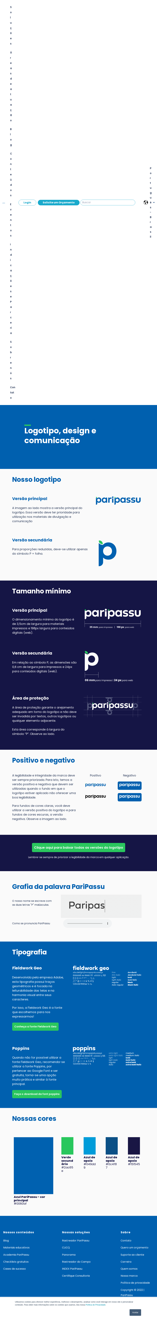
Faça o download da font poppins (37, 1094)
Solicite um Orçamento (59, 202)
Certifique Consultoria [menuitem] (76, 1276)
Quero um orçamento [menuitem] (134, 1247)
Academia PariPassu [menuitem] (16, 1255)
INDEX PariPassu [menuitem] (72, 1269)
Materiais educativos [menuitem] (16, 1247)
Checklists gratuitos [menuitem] (16, 1262)
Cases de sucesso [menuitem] (14, 1269)
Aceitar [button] (135, 1312)
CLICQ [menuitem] (66, 1247)
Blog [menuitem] (6, 1240)
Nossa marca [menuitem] (129, 1276)
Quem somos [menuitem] (129, 1269)
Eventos (11, 220)
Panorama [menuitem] (68, 1255)
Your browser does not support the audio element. (87, 923)
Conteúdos (11, 174)
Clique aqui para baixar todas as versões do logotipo (78, 847)
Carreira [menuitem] (126, 1262)
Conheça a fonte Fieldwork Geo (35, 1026)
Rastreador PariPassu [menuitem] (75, 1240)
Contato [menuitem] (126, 1240)
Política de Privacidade (96, 1305)
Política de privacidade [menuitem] (135, 1283)
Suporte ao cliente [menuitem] (132, 1255)
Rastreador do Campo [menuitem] (76, 1262)
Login (27, 202)
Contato (12, 392)
